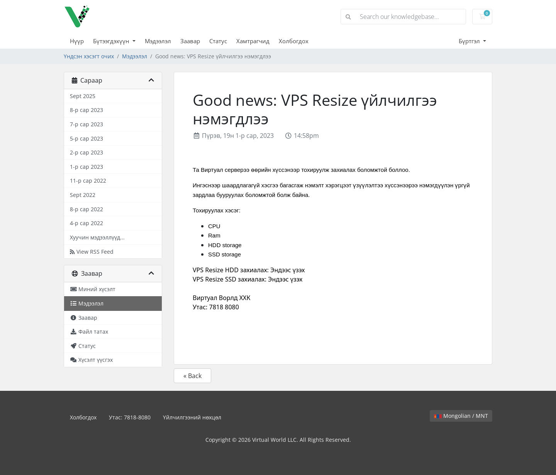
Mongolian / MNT (461, 415)
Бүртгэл (470, 41)
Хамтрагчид (253, 41)
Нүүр (77, 41)
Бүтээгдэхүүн (112, 41)
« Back (192, 376)
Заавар (190, 41)
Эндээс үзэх (287, 270)
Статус (218, 41)
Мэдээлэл (158, 41)
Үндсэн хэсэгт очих (89, 56)
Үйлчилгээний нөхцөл (192, 417)
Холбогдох (294, 41)
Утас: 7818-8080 (130, 417)
